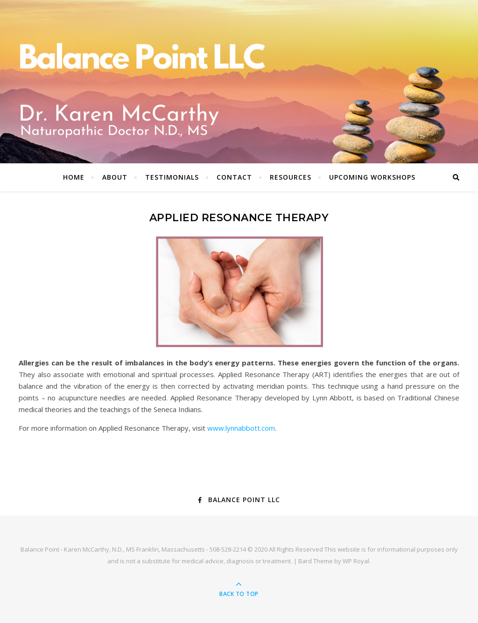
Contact (234, 177)
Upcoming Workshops (372, 177)
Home (73, 177)
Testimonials (172, 177)
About (114, 177)
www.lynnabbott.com (241, 428)
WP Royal (356, 561)
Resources (290, 177)
